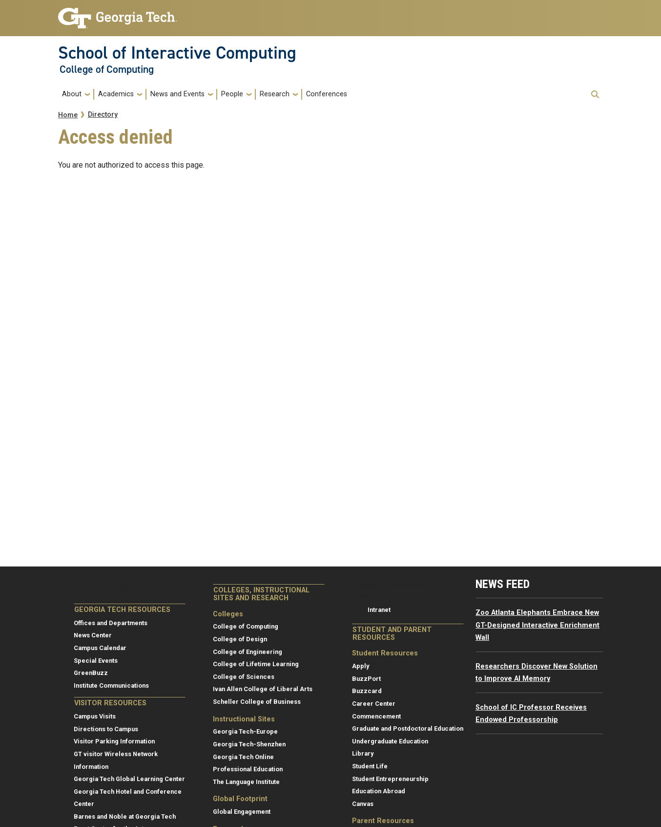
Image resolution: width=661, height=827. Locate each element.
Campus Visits (95, 716)
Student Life (370, 766)
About (72, 94)
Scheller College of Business (257, 701)
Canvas (362, 803)
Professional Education (248, 769)
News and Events (177, 94)
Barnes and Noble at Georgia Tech (125, 816)
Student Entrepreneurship (390, 779)
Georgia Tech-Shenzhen (249, 744)
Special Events (96, 660)
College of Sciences (243, 676)
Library (362, 753)
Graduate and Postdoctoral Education (407, 728)
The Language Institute (246, 781)
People (232, 94)
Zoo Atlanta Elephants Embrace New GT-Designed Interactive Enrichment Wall (537, 625)
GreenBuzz (91, 672)
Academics (116, 94)
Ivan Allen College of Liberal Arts (262, 689)
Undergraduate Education (390, 741)
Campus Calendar (100, 648)
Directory (103, 114)
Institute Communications (111, 685)
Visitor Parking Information (114, 741)
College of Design (240, 639)
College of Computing (107, 69)
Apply (360, 666)
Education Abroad (378, 791)
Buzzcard (367, 691)
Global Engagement (241, 811)
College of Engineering (247, 651)
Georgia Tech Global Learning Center (129, 779)
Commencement (376, 716)
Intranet (379, 609)
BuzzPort (366, 678)
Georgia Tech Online (243, 757)
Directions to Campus (106, 729)
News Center (93, 635)
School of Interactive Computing (177, 53)
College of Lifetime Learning (256, 664)
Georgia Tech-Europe (245, 731)
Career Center (373, 703)
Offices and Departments (110, 623)
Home (68, 115)
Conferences (326, 94)
